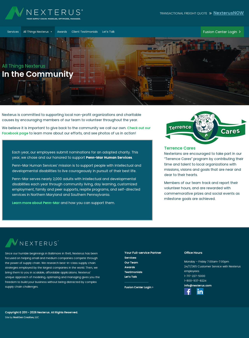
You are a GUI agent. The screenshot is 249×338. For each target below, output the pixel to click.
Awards (62, 32)
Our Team (131, 262)
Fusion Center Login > (138, 287)
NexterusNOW (228, 13)
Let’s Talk (108, 32)
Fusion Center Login (220, 31)
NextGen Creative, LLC (26, 317)
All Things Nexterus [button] (38, 31)
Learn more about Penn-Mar (36, 203)
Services (13, 32)
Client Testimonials (85, 32)
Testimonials (133, 272)
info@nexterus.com (198, 285)
